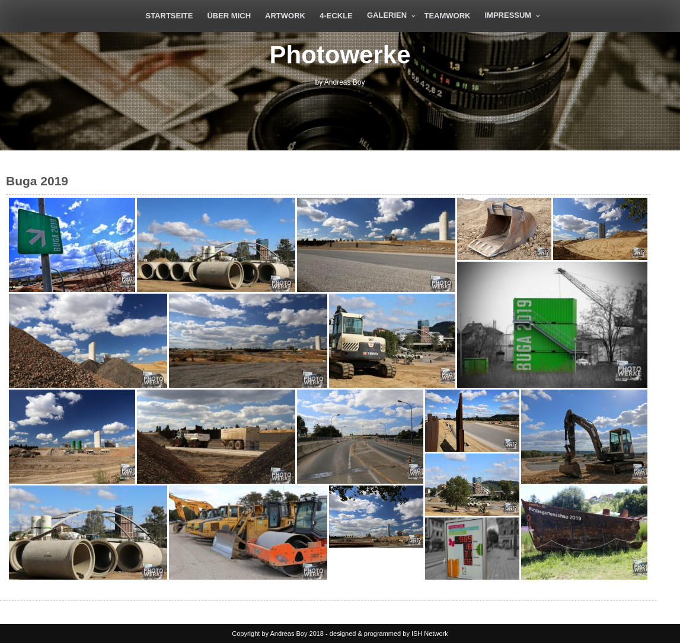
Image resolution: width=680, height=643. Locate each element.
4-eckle (336, 15)
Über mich (229, 15)
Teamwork (447, 15)
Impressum (507, 15)
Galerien (387, 15)
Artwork (285, 15)
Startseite (169, 15)
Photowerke (339, 55)
